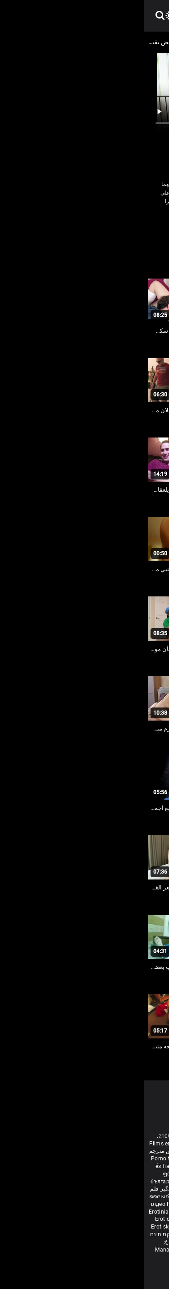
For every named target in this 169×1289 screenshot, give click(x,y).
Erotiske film (61, 1212)
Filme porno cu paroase (53, 1204)
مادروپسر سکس (85, 1158)
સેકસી (105, 1181)
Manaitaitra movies (37, 1250)
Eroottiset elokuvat (108, 1174)
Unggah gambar (66, 1242)
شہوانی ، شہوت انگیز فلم (37, 1189)
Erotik (150, 1219)
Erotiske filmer (26, 1227)
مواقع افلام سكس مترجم (34, 1151)
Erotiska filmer (65, 1174)
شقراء (62, 220)
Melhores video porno (134, 1158)
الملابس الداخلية (119, 220)
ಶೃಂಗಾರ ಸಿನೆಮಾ (132, 1181)
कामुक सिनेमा (77, 1250)
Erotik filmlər (145, 1227)
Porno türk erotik (28, 1158)
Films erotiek (21, 1143)
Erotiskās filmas (141, 1204)
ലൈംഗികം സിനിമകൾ (35, 1196)
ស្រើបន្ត (101, 1196)
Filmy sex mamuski (70, 1227)
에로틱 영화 (97, 1219)
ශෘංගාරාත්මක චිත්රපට (119, 1250)
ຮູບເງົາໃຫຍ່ (101, 1242)
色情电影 (122, 1196)
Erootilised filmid (95, 1234)
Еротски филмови (102, 1212)
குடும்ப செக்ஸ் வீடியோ (66, 1181)
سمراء (85, 220)
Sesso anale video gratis (107, 1143)
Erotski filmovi (145, 1212)
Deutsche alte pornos (137, 1151)
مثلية (124, 233)
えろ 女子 (31, 1242)
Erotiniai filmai (24, 1212)
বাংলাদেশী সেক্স (61, 1166)
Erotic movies (58, 1143)
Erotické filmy (29, 1219)
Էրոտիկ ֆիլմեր (103, 1166)
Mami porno (112, 1227)
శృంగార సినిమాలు (114, 1189)
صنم (41, 220)
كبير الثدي (149, 233)
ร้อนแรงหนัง (127, 1219)
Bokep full (58, 1234)
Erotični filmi (64, 1219)
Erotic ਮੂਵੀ (79, 1196)
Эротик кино (102, 1204)
